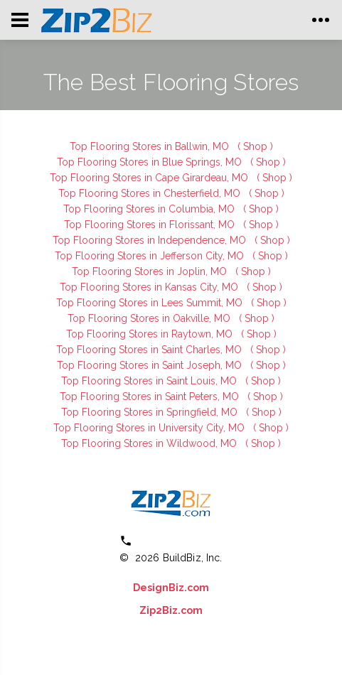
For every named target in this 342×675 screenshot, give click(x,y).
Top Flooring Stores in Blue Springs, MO (151, 162)
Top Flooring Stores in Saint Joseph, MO (151, 365)
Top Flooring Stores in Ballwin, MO (151, 146)
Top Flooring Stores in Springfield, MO (150, 412)
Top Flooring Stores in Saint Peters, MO (151, 396)
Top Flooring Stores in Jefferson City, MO (151, 255)
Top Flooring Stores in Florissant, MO (150, 224)
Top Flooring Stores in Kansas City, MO (150, 287)
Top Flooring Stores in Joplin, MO (151, 271)
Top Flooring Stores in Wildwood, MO (150, 443)
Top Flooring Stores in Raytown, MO (150, 334)
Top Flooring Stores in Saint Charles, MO (150, 349)
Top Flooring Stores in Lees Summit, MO (150, 302)
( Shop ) (255, 146)
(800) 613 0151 (181, 541)
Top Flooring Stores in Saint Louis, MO (150, 381)
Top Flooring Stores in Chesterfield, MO (150, 193)
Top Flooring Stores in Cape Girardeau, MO (150, 177)
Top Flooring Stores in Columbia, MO (150, 209)
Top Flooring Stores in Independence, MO (151, 240)
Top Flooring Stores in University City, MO (150, 427)
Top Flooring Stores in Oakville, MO (150, 318)
